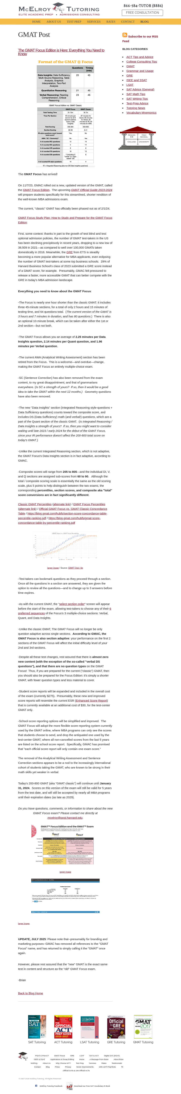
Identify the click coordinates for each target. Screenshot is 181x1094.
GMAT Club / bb (75, 568)
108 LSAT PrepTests (107, 1067)
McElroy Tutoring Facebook (51, 1086)
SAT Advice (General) (140, 89)
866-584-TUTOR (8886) (143, 6)
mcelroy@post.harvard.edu (64, 817)
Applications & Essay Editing (62, 1059)
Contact (37, 1067)
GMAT (130, 66)
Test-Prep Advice (137, 103)
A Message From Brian (99, 1059)
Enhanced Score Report (91, 700)
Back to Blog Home (30, 993)
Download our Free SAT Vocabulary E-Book (92, 1086)
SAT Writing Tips (137, 98)
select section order (71, 604)
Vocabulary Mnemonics (141, 112)
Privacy (68, 1067)
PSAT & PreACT (42, 1056)
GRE (69, 252)
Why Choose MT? (63, 1063)
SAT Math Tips (135, 94)
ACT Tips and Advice (139, 57)
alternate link (61, 504)
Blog (48, 1067)
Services (92, 1063)
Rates (104, 1063)
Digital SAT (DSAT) (112, 1056)
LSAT (129, 84)
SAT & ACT (94, 1056)
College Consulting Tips (141, 61)
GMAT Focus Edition (36, 190)
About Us (46, 1063)
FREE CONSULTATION (142, 12)
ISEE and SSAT (136, 80)
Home (81, 1059)
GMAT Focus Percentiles (89, 504)
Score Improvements (85, 1067)
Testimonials (117, 1063)
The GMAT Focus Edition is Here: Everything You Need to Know (61, 52)
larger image (53, 568)
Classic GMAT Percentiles (35, 504)
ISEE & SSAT (39, 1059)
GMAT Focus (59, 1056)
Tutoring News (135, 108)
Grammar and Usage (139, 70)
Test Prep (80, 1063)
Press (57, 1067)
